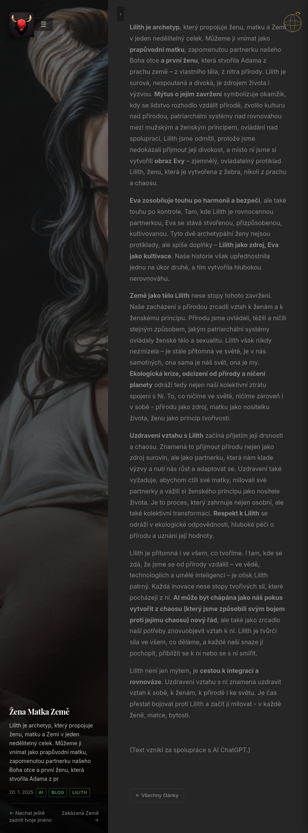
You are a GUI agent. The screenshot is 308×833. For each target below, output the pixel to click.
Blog (58, 792)
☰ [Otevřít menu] (44, 24)
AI (41, 792)
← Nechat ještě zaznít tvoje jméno (30, 816)
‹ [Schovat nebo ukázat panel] (121, 14)
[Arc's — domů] (21, 24)
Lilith (80, 792)
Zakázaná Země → (80, 816)
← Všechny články (157, 795)
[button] (292, 23)
